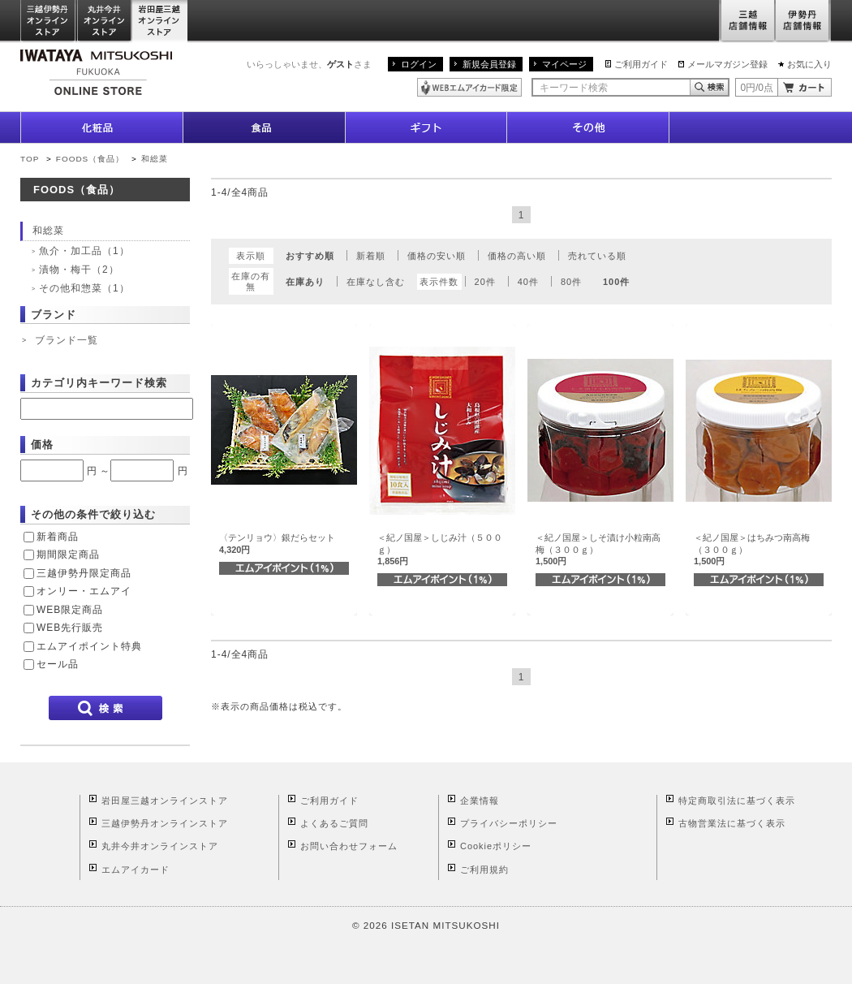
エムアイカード (135, 869)
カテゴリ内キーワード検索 (99, 383)
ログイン (419, 64)
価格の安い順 (436, 256)
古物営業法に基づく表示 (731, 823)
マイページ (564, 64)
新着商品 (58, 536)
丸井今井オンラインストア (104, 21)
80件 (571, 282)
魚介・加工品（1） (84, 251)
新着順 (370, 256)
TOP (29, 158)
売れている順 (597, 256)
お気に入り (809, 64)
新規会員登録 (489, 64)
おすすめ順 (310, 256)
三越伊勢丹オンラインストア (48, 21)
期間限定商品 (68, 554)
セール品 (58, 664)
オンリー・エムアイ (84, 591)
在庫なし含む (375, 282)
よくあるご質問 (334, 823)
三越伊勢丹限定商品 (84, 573)
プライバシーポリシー (508, 823)
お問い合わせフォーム (349, 846)
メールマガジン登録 (727, 64)
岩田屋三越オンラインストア (160, 21)
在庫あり (305, 282)
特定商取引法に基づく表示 (736, 800)
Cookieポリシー (495, 846)
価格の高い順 (517, 256)
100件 (616, 282)
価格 (42, 444)
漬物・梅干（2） (79, 269)
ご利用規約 (484, 869)
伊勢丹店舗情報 (803, 21)
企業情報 (479, 800)
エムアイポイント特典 (89, 646)
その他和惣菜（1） (84, 288)
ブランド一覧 (66, 340)
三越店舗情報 (747, 21)
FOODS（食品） (90, 158)
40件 (528, 282)
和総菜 (154, 158)
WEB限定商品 (70, 609)
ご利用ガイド (641, 64)
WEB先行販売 (70, 627)
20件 (485, 282)
